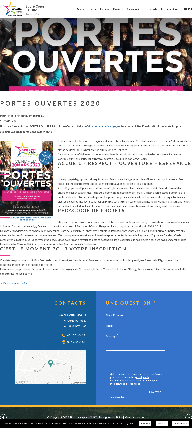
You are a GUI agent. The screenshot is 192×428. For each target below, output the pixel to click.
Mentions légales (134, 417)
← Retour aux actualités (14, 283)
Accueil (81, 8)
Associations (135, 8)
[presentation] (137, 362)
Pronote (152, 8)
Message (112, 336)
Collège (105, 8)
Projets (118, 8)
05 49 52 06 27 (76, 335)
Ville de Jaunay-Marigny (102, 126)
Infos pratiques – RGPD (176, 8)
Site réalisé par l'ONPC (83, 417)
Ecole (93, 8)
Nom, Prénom (115, 315)
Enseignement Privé (111, 417)
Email (109, 325)
